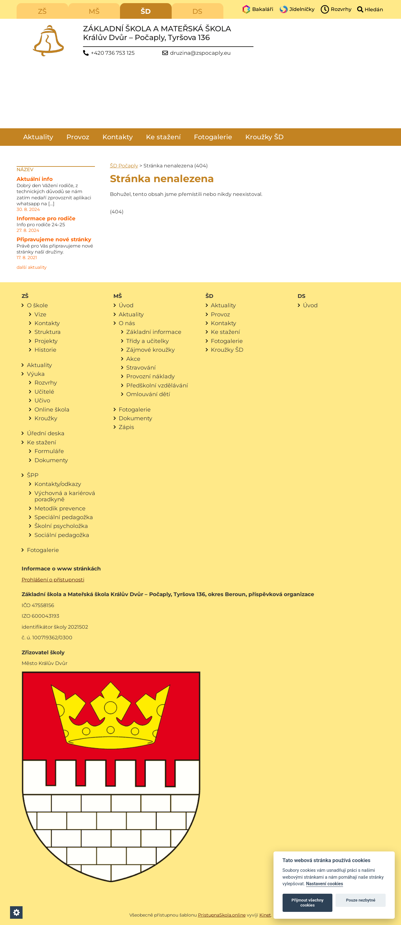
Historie (45, 349)
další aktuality (32, 267)
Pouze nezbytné (361, 900)
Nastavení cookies (324, 884)
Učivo (42, 400)
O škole (37, 305)
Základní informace (153, 332)
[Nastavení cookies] (16, 912)
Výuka (36, 374)
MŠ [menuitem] (94, 11)
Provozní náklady (150, 376)
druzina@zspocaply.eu (200, 53)
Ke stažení (163, 137)
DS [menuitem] (197, 11)
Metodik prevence (60, 508)
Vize (40, 314)
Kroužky (45, 418)
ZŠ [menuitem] (42, 11)
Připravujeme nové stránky (54, 239)
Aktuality (38, 137)
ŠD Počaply (124, 166)
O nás (127, 323)
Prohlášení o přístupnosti (53, 580)
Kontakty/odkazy (57, 484)
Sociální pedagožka (61, 535)
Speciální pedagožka (63, 517)
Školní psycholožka (61, 526)
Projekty (46, 341)
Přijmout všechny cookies (308, 902)
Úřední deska (46, 433)
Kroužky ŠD (264, 137)
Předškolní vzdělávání (157, 385)
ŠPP (33, 475)
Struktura (47, 332)
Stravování (141, 367)
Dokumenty (51, 460)
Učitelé (44, 391)
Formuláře (49, 451)
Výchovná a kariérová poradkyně (64, 496)
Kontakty (117, 137)
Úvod (126, 305)
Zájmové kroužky (150, 349)
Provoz (77, 137)
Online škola (52, 409)
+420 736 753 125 (113, 53)
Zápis (126, 427)
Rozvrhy (45, 382)
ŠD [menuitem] (146, 11)
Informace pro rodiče (46, 218)
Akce (133, 358)
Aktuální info (35, 179)
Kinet (265, 915)
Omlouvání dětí (148, 394)
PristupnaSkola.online (222, 915)
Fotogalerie (213, 137)
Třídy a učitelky (147, 341)
